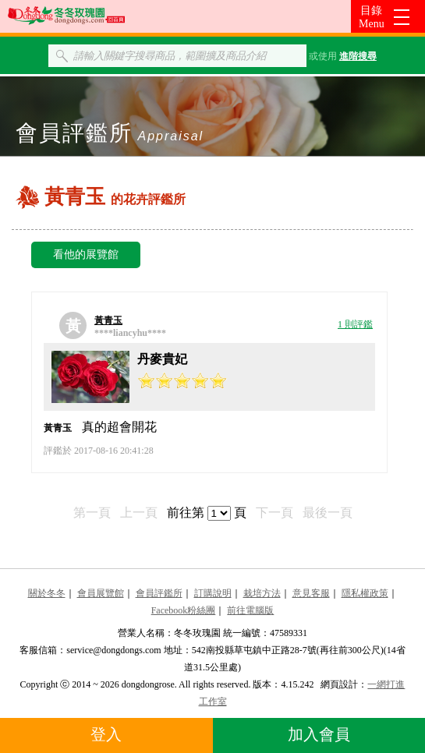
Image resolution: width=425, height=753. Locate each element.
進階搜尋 (358, 56)
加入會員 (319, 734)
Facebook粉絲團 (183, 610)
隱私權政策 (365, 593)
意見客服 (311, 593)
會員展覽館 (100, 593)
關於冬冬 (47, 593)
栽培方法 (262, 593)
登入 (106, 734)
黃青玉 (108, 320)
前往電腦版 (250, 610)
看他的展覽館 (86, 254)
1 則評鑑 (355, 324)
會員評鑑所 (159, 593)
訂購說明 (213, 593)
